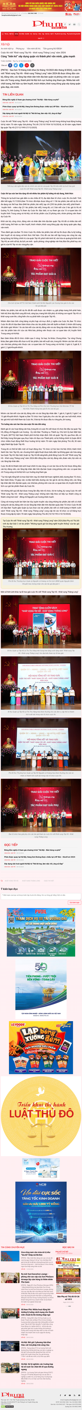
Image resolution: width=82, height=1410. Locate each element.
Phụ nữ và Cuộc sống (60, 34)
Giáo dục (35, 34)
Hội (31, 34)
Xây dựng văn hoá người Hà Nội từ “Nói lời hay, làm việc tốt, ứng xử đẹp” (32, 113)
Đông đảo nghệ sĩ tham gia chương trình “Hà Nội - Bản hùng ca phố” (31, 100)
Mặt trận (11, 34)
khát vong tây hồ (11, 881)
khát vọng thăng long (31, 881)
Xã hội (16, 34)
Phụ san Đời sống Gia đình (73, 34)
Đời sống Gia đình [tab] (64, 1253)
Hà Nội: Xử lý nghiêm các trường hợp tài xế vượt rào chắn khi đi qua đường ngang (37, 1366)
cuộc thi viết (49, 881)
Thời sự (6, 34)
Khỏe (39, 34)
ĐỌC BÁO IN (68, 1247)
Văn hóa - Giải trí (49, 34)
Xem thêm (68, 1310)
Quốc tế (40, 38)
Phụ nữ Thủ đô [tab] (62, 1251)
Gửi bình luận (74, 903)
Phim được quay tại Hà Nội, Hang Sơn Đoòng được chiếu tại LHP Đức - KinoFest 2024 (38, 106)
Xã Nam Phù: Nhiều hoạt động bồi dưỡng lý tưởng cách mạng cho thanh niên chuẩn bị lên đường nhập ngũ (37, 1312)
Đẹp (43, 34)
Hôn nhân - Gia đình (24, 34)
